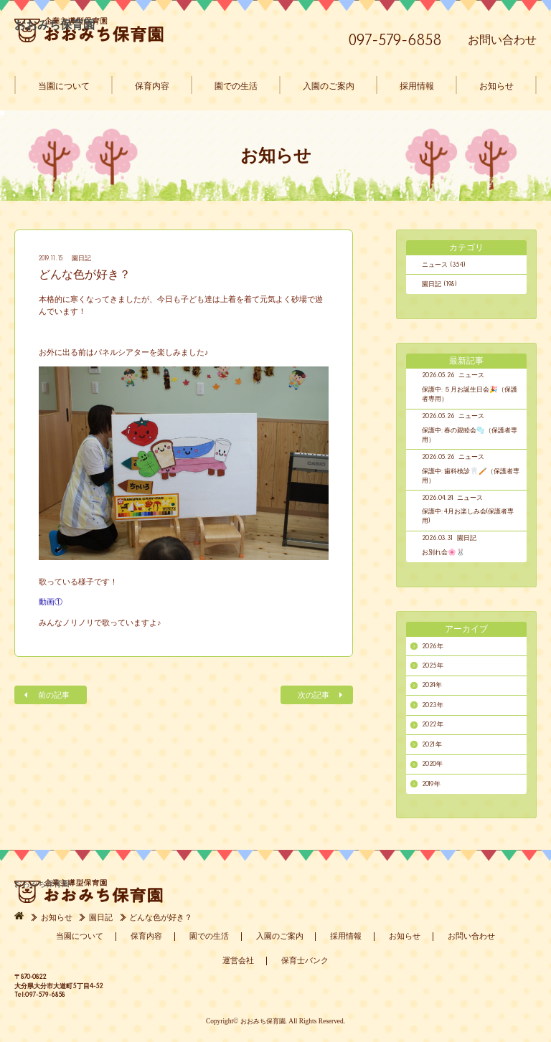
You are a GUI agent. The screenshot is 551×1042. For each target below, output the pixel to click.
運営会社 (238, 960)
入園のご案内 (328, 86)
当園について (64, 86)
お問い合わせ (502, 40)
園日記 (81, 258)
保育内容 (152, 86)
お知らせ (496, 86)
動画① (50, 602)
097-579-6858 (395, 40)
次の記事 (313, 695)
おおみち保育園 (89, 29)
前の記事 (54, 695)
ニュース (471, 375)
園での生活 (236, 86)
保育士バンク (305, 960)
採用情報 (417, 86)
